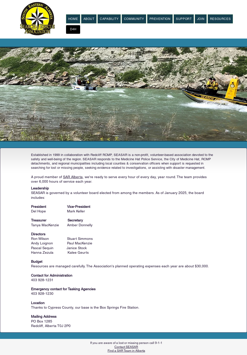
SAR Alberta (73, 177)
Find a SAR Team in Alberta (126, 350)
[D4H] (73, 29)
